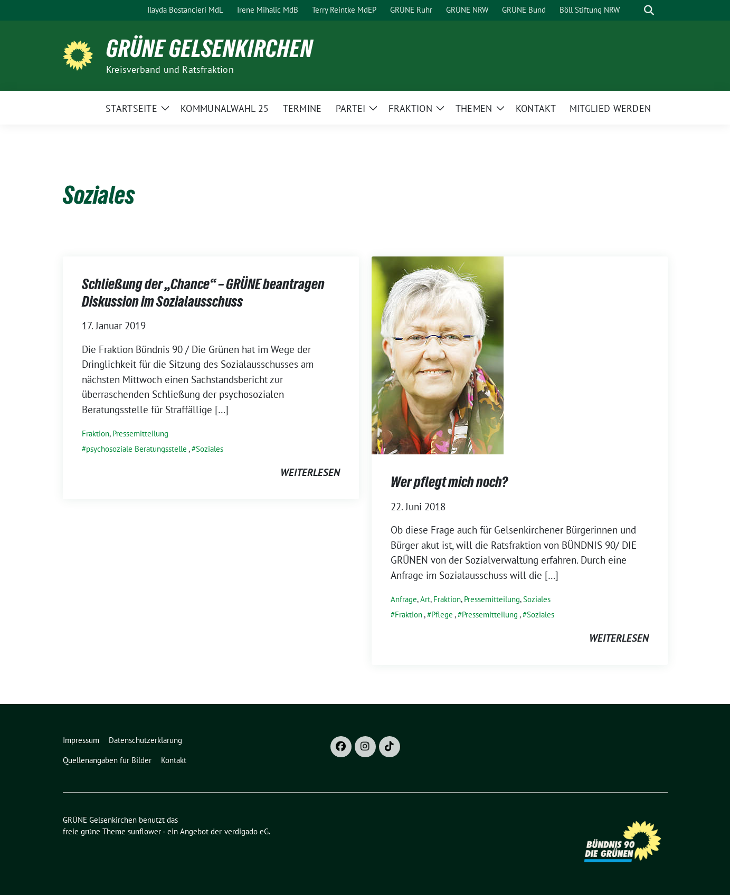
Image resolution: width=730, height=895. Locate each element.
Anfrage (404, 599)
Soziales (209, 449)
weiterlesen (310, 472)
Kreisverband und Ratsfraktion (170, 69)
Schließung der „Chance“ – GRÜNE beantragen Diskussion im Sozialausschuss (203, 292)
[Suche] (634, 10)
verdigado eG (246, 831)
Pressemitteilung (140, 434)
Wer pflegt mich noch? (449, 481)
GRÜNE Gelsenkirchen (209, 48)
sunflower (144, 831)
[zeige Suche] (649, 10)
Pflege (442, 615)
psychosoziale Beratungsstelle (136, 449)
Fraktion (95, 434)
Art (425, 599)
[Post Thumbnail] (438, 354)
